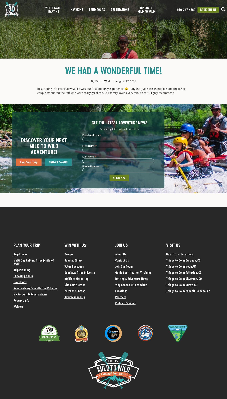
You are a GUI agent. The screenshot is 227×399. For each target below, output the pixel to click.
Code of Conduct (125, 303)
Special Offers (73, 260)
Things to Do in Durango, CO (183, 260)
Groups (68, 254)
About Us (120, 254)
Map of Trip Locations (179, 254)
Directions (20, 282)
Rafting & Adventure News (131, 279)
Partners (120, 297)
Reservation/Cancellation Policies (35, 288)
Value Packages (74, 266)
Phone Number (90, 166)
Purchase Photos (74, 291)
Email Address (91, 135)
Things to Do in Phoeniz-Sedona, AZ (188, 291)
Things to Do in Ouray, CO (181, 285)
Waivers (18, 306)
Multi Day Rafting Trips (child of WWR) (34, 262)
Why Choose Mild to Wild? (131, 285)
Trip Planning (22, 270)
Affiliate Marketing (76, 279)
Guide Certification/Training (133, 272)
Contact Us (122, 260)
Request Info (21, 300)
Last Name (89, 156)
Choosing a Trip (23, 276)
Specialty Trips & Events (79, 272)
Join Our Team (124, 266)
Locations (121, 291)
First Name (89, 145)
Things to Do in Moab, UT (181, 266)
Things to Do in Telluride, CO (184, 272)
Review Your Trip (74, 297)
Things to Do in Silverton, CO (184, 279)
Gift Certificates (74, 285)
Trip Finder (20, 254)
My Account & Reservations (30, 294)
